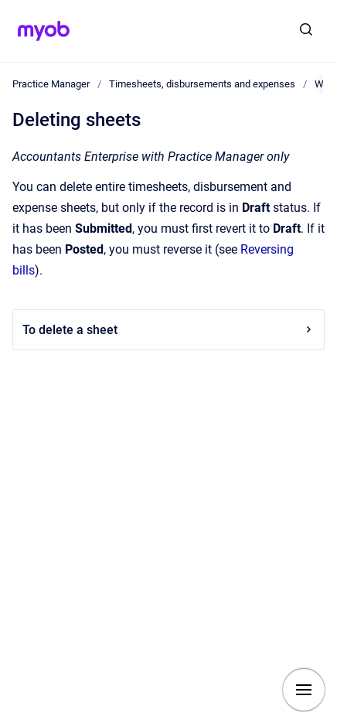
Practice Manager (51, 84)
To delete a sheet (168, 329)
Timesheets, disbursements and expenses (202, 84)
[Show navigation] (304, 690)
